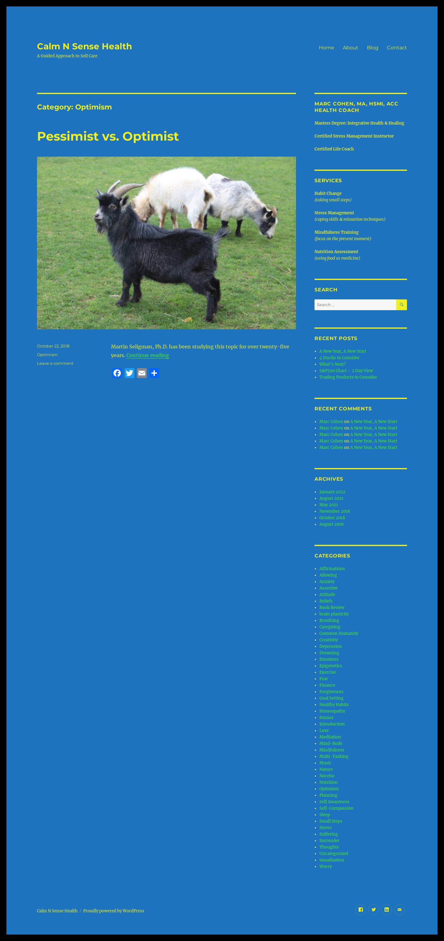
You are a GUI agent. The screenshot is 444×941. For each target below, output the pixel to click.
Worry (325, 866)
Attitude (327, 594)
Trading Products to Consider (348, 377)
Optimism (47, 354)
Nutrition (328, 782)
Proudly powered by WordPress (113, 911)
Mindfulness (331, 750)
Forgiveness (331, 691)
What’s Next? (332, 364)
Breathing (329, 620)
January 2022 (332, 492)
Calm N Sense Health (84, 46)
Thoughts (329, 847)
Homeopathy (332, 711)
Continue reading (147, 355)
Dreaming (329, 652)
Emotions (329, 659)
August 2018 (331, 524)
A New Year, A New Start (342, 351)
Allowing (328, 575)
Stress (325, 827)
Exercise (327, 672)
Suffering (328, 834)
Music (325, 763)
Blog (372, 48)
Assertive (328, 588)
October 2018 (332, 517)
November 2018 (334, 511)
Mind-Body (330, 743)
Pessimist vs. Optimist (108, 136)
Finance (327, 685)
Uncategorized (333, 853)
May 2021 (328, 504)
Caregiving (329, 627)
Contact (397, 48)
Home (326, 48)
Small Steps (330, 821)
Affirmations (332, 568)
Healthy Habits (334, 704)
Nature (326, 769)
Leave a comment (55, 363)
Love (324, 730)
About (350, 48)
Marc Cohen (331, 421)
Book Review (331, 607)
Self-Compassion (336, 808)
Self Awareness (334, 801)
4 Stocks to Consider (339, 357)
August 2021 (331, 498)
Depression (330, 646)
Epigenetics (330, 665)
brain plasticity (334, 614)
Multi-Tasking (333, 756)
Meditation (330, 737)
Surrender (329, 840)
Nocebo (326, 776)
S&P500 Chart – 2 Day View (346, 370)
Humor (326, 717)
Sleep (324, 814)
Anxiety (327, 581)
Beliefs (326, 601)
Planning (328, 795)
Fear (323, 678)
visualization (331, 860)
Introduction (332, 724)
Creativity (328, 640)
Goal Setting (331, 698)
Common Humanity (338, 633)
